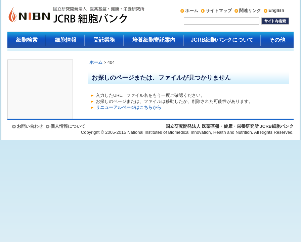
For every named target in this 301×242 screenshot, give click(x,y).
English (276, 10)
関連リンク (250, 10)
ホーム (191, 10)
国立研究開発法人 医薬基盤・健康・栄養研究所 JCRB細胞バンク (69, 15)
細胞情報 (65, 40)
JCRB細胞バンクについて (222, 40)
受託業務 (104, 40)
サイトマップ (219, 10)
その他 (277, 40)
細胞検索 (27, 40)
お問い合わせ (30, 126)
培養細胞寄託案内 (153, 40)
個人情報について (67, 126)
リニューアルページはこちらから (128, 107)
